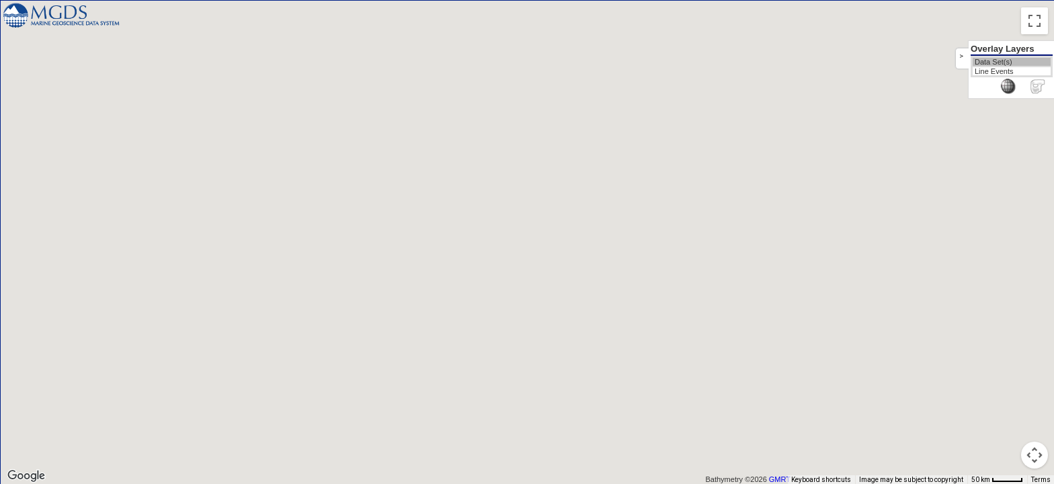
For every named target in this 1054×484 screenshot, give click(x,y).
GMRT (779, 479)
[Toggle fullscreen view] (1034, 20)
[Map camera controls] (1034, 455)
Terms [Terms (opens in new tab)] (1041, 479)
